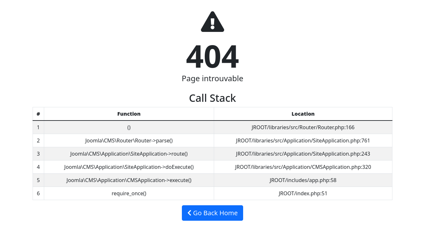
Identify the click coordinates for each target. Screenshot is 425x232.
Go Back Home (212, 212)
